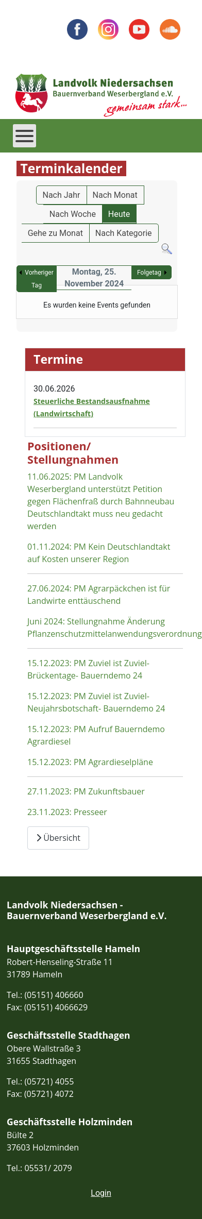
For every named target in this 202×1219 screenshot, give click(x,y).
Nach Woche (72, 214)
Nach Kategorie (123, 233)
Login (101, 1193)
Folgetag (149, 272)
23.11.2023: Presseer (67, 812)
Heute (119, 214)
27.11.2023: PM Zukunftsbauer (86, 791)
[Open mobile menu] (24, 135)
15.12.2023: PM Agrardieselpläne (90, 762)
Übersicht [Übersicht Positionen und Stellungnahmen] (58, 837)
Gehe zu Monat (55, 233)
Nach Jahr (61, 195)
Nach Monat (115, 195)
